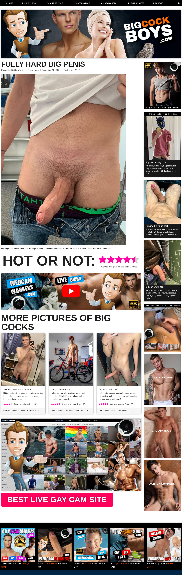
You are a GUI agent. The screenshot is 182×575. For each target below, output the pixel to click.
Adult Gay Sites (137, 3)
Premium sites (111, 3)
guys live (87, 563)
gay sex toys (121, 563)
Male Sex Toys (57, 3)
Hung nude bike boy (60, 389)
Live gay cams (31, 3)
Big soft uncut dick (154, 287)
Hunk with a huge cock (156, 226)
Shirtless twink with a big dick (17, 389)
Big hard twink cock (108, 389)
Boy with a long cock (155, 162)
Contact (159, 3)
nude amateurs (50, 563)
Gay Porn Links (84, 3)
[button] (179, 3)
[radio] (102, 260)
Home (10, 3)
